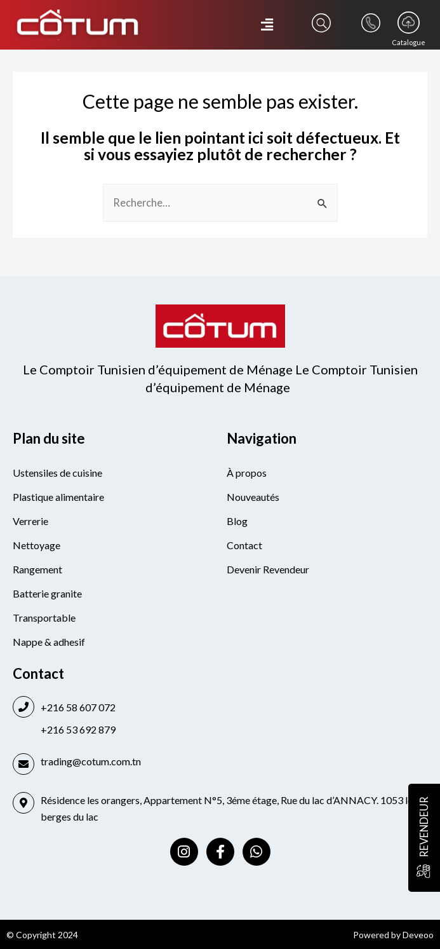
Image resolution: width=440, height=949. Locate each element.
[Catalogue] (408, 22)
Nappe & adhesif (49, 642)
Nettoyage (36, 545)
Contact (244, 545)
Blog (237, 521)
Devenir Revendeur (268, 569)
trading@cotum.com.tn (91, 761)
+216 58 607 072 (78, 707)
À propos (247, 473)
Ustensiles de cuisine (57, 473)
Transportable (44, 617)
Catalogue (408, 42)
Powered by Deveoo (393, 934)
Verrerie (30, 521)
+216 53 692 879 (78, 729)
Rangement (37, 569)
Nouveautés (253, 497)
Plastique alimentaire (58, 497)
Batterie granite (47, 593)
